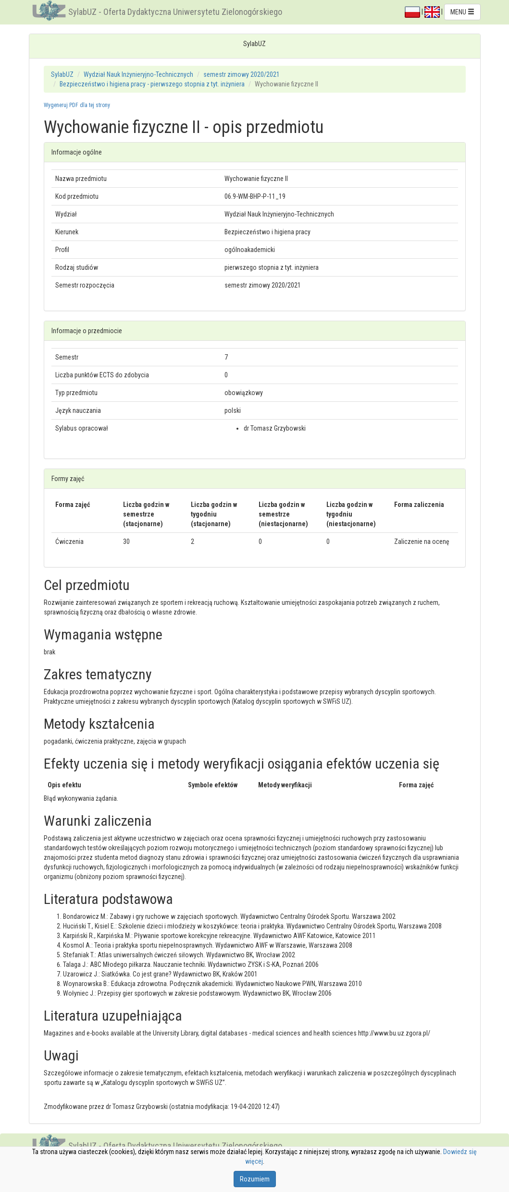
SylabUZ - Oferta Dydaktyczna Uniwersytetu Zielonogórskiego (175, 12)
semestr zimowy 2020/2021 (241, 74)
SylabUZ (62, 74)
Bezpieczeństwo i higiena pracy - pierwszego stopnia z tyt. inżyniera (152, 84)
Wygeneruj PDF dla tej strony (77, 105)
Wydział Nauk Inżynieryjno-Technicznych (138, 74)
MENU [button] (462, 12)
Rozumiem (255, 1179)
